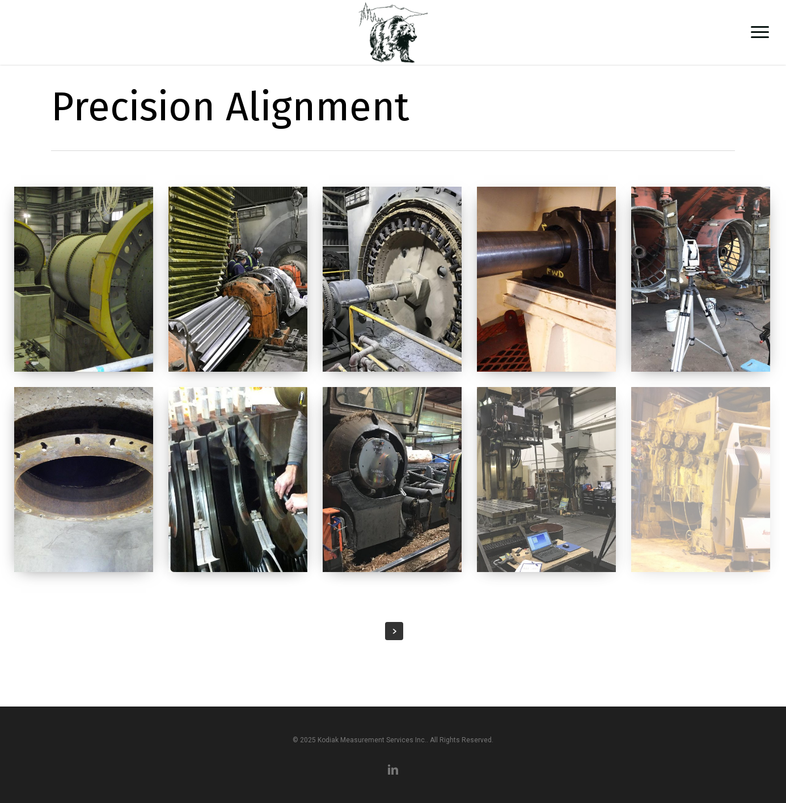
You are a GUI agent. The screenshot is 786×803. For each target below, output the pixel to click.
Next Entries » (394, 631)
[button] (760, 32)
